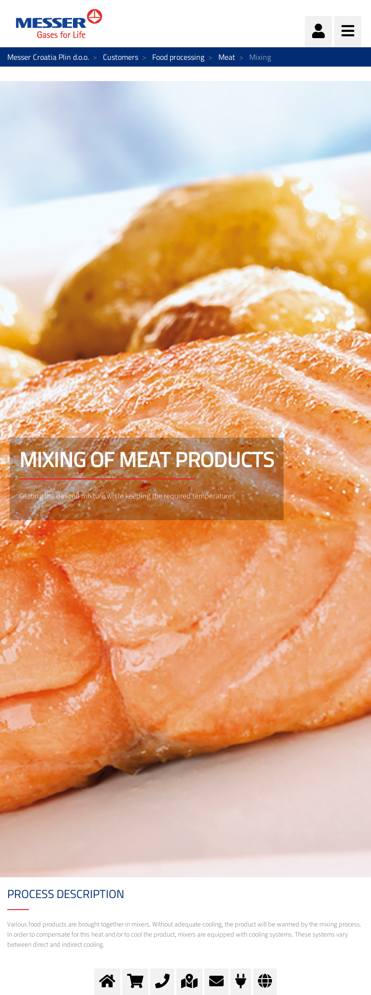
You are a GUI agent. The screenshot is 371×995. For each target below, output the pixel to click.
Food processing (178, 57)
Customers (120, 57)
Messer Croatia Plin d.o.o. (48, 57)
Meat (226, 57)
